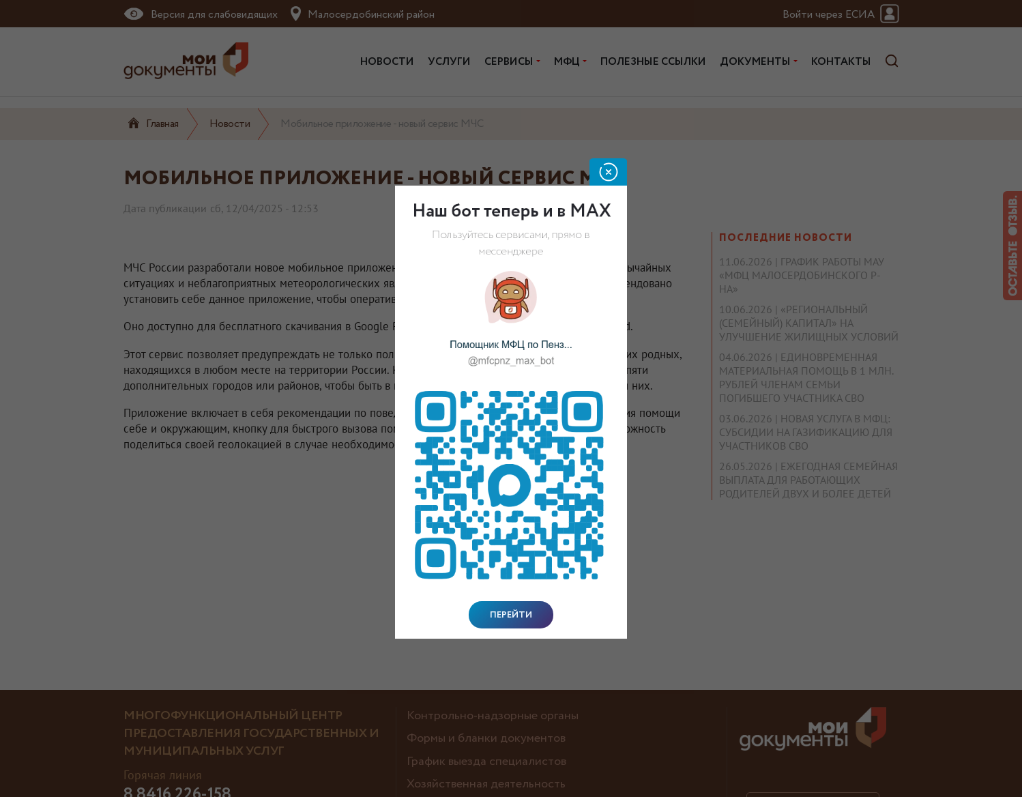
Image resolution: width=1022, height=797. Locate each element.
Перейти (511, 615)
